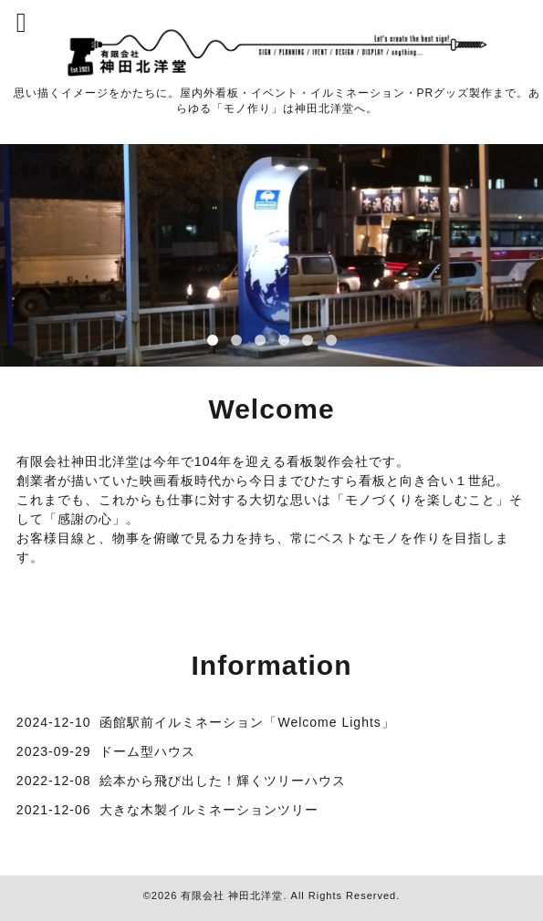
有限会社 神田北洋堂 (232, 895)
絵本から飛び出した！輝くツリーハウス (222, 780)
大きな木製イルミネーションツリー (208, 809)
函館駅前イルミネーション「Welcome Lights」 (246, 722)
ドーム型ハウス (147, 751)
